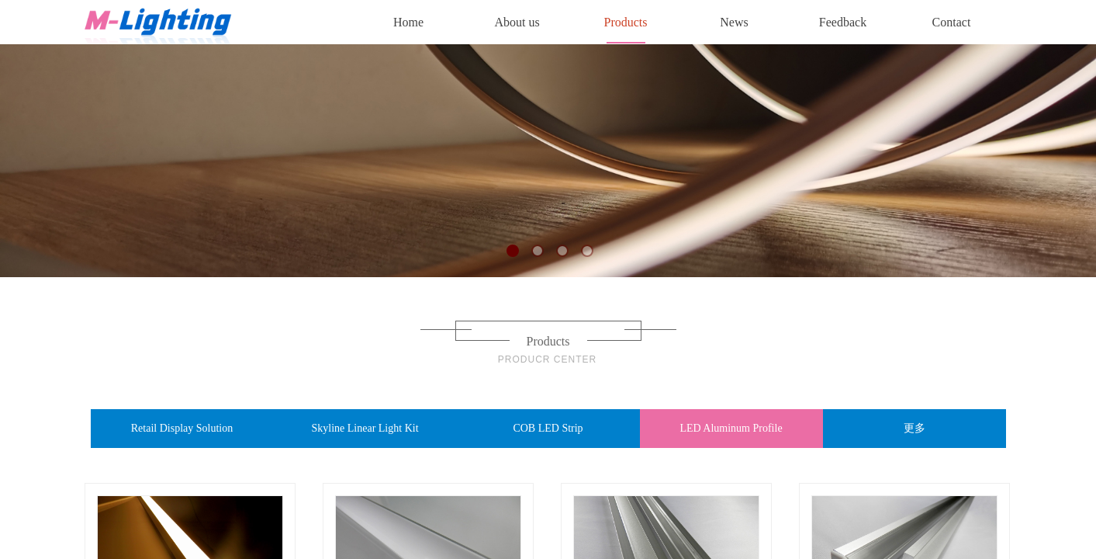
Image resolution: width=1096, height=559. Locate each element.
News (734, 22)
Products (626, 22)
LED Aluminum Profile (730, 428)
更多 (914, 428)
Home (408, 22)
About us (516, 22)
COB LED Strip (548, 428)
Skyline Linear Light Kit (364, 428)
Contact (951, 22)
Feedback (842, 22)
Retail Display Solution (182, 428)
